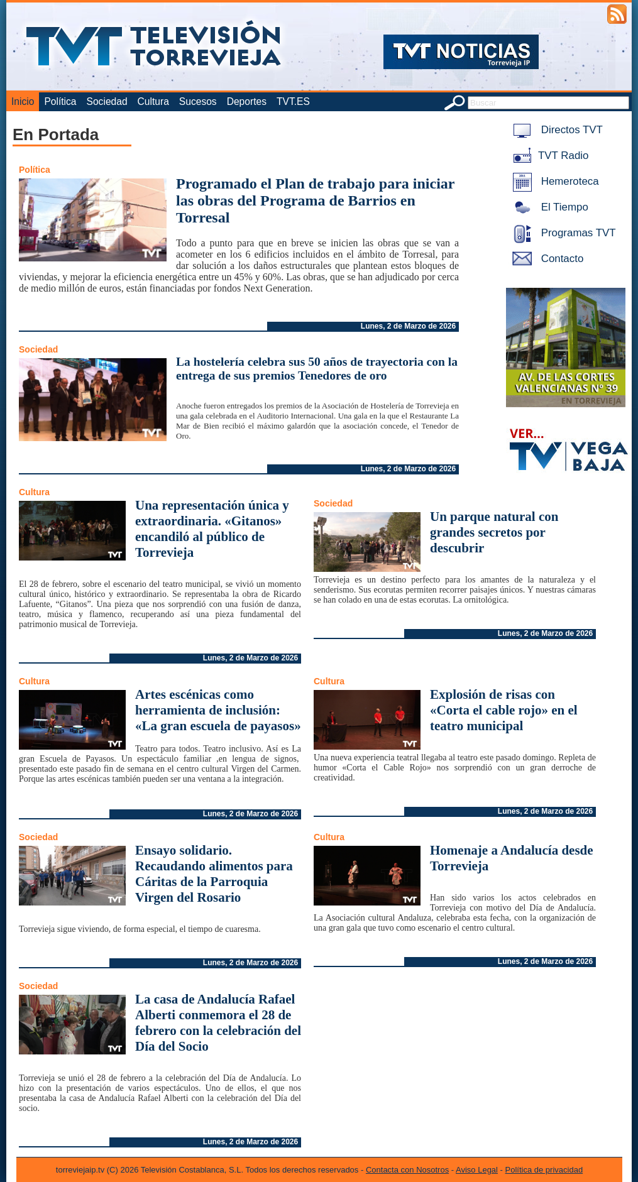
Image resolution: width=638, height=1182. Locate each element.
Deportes (247, 101)
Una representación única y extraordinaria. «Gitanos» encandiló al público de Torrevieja (212, 529)
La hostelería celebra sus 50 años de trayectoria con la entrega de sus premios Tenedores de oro (317, 368)
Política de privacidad (544, 1169)
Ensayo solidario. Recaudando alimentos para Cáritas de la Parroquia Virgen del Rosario (214, 874)
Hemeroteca (553, 181)
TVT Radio (548, 155)
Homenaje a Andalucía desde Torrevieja (511, 858)
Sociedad (107, 101)
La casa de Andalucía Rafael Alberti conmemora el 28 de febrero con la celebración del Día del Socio (218, 1023)
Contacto (545, 259)
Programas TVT (562, 233)
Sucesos (198, 101)
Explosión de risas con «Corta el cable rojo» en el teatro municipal (504, 710)
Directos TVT (555, 130)
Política (60, 101)
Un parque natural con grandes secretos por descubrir (494, 532)
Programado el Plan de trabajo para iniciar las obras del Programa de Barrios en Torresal (315, 200)
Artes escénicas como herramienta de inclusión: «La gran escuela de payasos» (218, 710)
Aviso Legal (477, 1169)
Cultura (153, 101)
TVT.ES (293, 101)
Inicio (22, 101)
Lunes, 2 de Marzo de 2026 (408, 326)
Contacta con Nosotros (407, 1169)
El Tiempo (548, 207)
